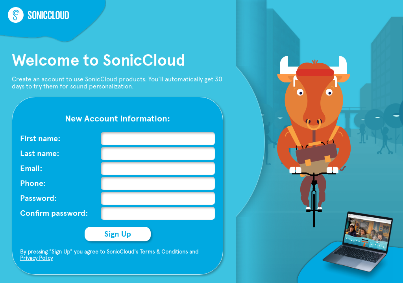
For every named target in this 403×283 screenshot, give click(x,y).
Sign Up (117, 234)
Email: (31, 168)
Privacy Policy (36, 258)
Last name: (39, 153)
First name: (40, 138)
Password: (38, 198)
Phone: (33, 183)
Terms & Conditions (164, 251)
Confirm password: (54, 213)
